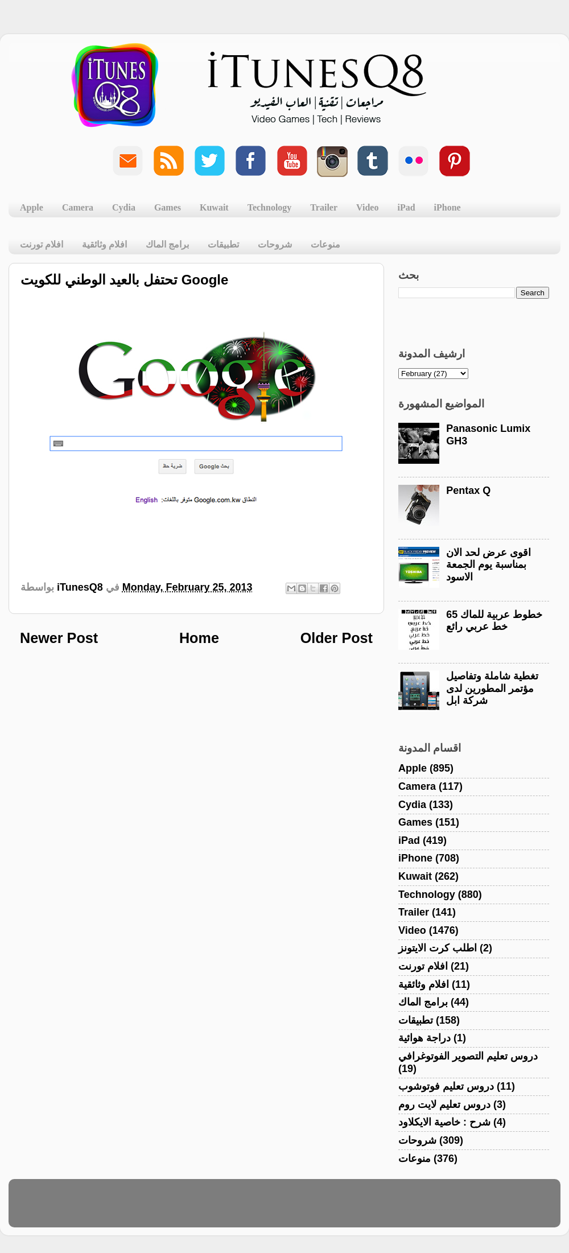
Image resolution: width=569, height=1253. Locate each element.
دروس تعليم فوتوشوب (446, 1086)
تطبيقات (223, 244)
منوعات (325, 244)
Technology (270, 207)
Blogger (339, 1208)
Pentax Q (468, 490)
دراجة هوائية (424, 1038)
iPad (406, 207)
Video (367, 207)
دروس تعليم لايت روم (444, 1104)
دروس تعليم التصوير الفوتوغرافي (468, 1056)
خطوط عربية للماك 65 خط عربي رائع (494, 621)
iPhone (447, 207)
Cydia (123, 207)
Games (167, 207)
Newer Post (59, 638)
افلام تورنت (41, 244)
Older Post (336, 638)
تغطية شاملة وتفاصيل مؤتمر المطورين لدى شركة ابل (492, 688)
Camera (77, 207)
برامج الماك (167, 244)
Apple (31, 207)
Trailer (323, 207)
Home (199, 638)
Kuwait (214, 207)
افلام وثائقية (104, 244)
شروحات (275, 244)
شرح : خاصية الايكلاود (444, 1122)
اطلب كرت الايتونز (437, 948)
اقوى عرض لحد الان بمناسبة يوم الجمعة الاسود (488, 565)
